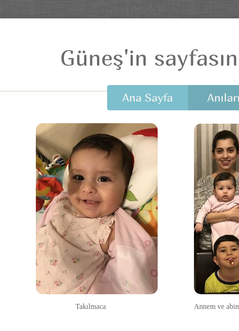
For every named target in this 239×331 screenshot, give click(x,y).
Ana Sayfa (147, 97)
